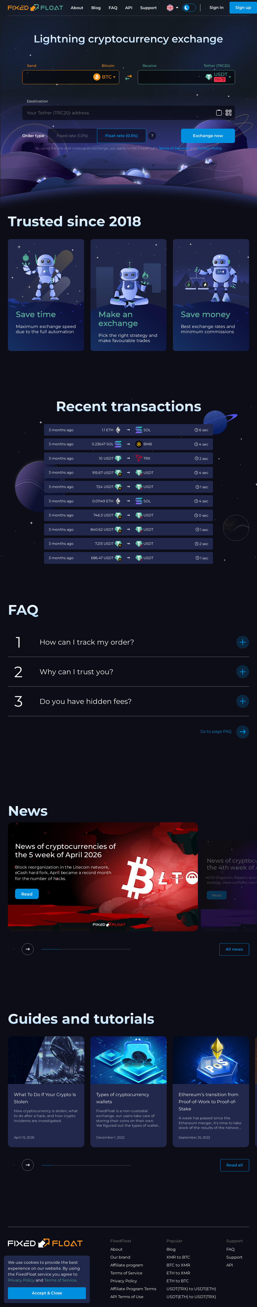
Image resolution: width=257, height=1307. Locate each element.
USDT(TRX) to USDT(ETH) (191, 1289)
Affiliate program (126, 1265)
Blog (96, 7)
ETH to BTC (177, 1281)
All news (234, 949)
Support (148, 7)
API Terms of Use (126, 1296)
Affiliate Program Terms (133, 1289)
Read (27, 894)
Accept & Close (47, 1293)
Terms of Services (174, 148)
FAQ (113, 7)
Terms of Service (126, 1273)
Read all (234, 1165)
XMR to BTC (178, 1257)
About (77, 7)
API (128, 7)
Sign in (217, 7)
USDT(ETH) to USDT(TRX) (191, 1296)
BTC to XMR (178, 1265)
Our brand (120, 1257)
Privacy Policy (209, 148)
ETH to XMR (178, 1273)
